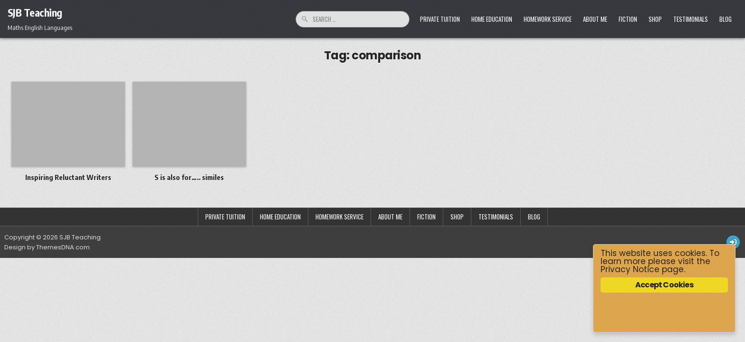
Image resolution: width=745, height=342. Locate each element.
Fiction (628, 19)
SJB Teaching (35, 12)
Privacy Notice (630, 269)
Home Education (491, 19)
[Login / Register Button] (733, 242)
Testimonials (690, 19)
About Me (595, 19)
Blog (725, 19)
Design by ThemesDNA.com (47, 247)
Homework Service (548, 19)
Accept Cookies (664, 284)
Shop (655, 19)
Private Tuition (440, 19)
